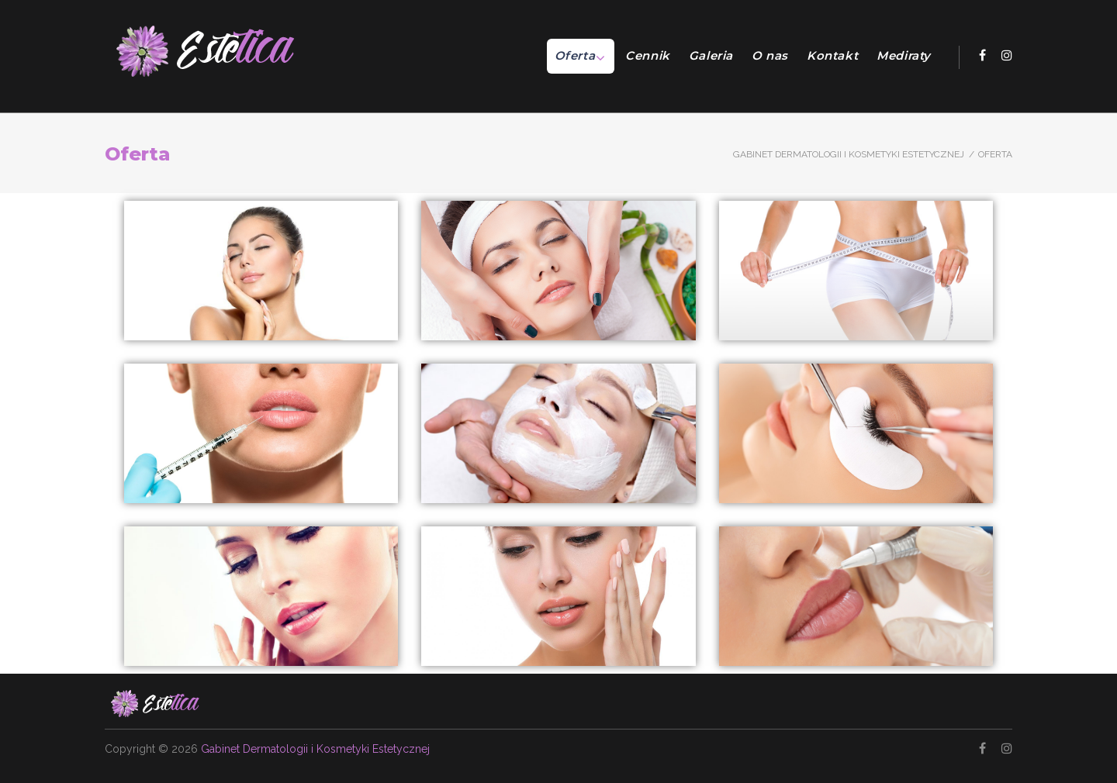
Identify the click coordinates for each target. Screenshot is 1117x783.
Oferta (575, 55)
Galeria (711, 55)
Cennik (647, 55)
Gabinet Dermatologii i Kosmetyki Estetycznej (848, 154)
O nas (770, 55)
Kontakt (832, 55)
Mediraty (904, 55)
